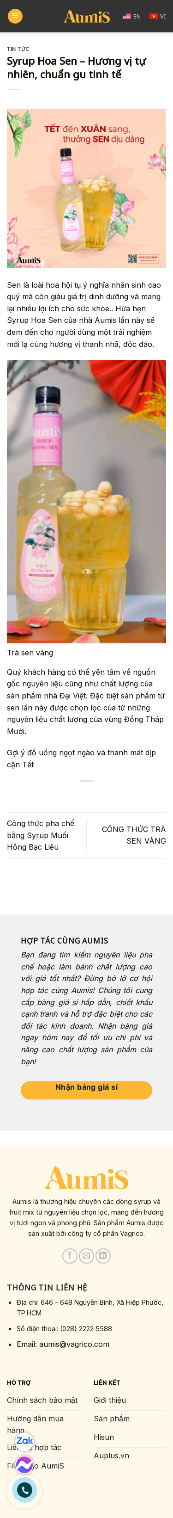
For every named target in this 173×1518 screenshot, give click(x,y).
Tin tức (18, 48)
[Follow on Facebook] (70, 1256)
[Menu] (15, 16)
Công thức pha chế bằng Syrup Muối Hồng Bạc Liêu (40, 835)
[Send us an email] (86, 1256)
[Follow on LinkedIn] (103, 1256)
